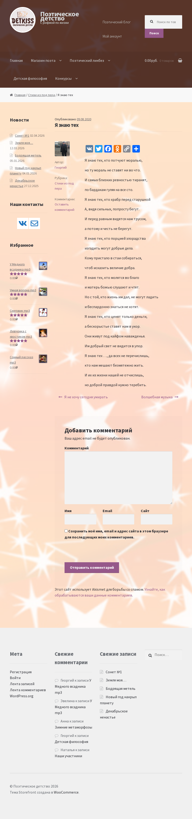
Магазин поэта (43, 60)
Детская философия (30, 78)
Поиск (154, 33)
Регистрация (21, 672)
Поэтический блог (117, 22)
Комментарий (77, 448)
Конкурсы (63, 78)
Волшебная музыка (157, 397)
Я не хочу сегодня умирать (86, 397)
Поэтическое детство (59, 15)
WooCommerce (66, 792)
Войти (15, 677)
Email (107, 510)
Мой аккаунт (112, 36)
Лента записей (22, 683)
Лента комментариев (28, 689)
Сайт (145, 510)
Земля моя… (24, 143)
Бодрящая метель (28, 155)
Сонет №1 (22, 135)
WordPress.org (21, 696)
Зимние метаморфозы (73, 727)
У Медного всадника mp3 (73, 686)
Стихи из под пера (41, 95)
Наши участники (68, 755)
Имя (68, 510)
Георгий (61, 167)
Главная (16, 60)
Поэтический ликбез (87, 60)
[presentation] (100, 553)
